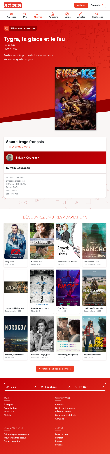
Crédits (59, 445)
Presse (58, 441)
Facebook (55, 387)
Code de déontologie (65, 415)
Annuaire (53, 15)
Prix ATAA (9, 412)
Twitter (89, 387)
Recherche (97, 15)
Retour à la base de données (55, 369)
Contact (59, 438)
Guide (68, 15)
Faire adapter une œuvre (16, 434)
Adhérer (81, 5)
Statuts (7, 415)
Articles (81, 15)
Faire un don (61, 434)
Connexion (97, 5)
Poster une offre (12, 441)
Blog (21, 387)
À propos (11, 15)
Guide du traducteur (65, 408)
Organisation (10, 408)
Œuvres (38, 15)
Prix (25, 15)
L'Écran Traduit (63, 412)
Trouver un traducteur (15, 438)
